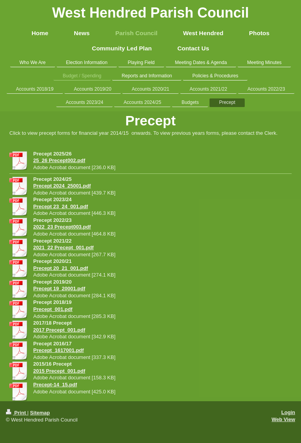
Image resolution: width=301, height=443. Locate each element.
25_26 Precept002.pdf (59, 160)
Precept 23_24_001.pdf (60, 206)
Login (288, 412)
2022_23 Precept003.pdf (62, 227)
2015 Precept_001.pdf (59, 371)
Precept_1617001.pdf (58, 350)
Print (16, 413)
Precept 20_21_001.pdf (60, 268)
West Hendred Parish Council (150, 13)
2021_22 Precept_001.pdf (63, 247)
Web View (283, 419)
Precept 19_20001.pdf (59, 288)
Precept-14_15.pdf (55, 385)
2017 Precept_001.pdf (59, 330)
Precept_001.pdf (52, 309)
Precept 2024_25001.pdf (62, 186)
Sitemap (40, 413)
